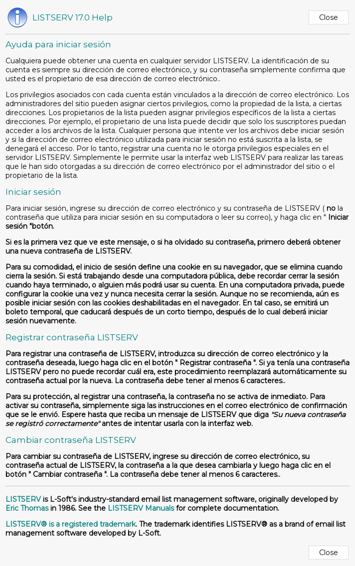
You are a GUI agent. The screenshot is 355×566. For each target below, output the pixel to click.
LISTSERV (23, 499)
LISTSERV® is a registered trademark (70, 524)
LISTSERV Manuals (141, 508)
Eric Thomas (26, 508)
